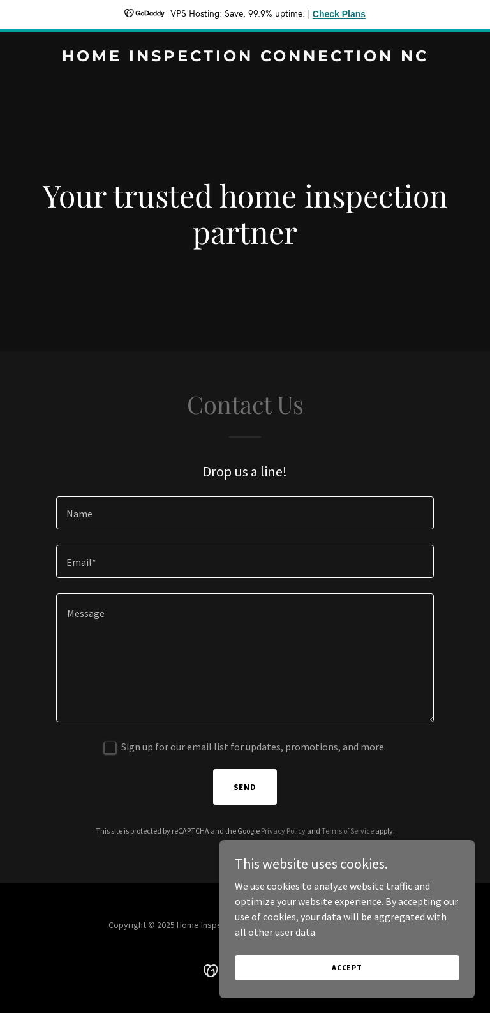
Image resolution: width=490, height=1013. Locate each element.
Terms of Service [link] (348, 830)
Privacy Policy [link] (283, 830)
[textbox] (245, 512)
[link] (245, 57)
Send (245, 787)
